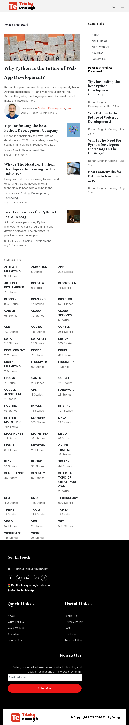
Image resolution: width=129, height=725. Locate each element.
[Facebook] (10, 578)
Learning (38, 417)
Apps (62, 267)
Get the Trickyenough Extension (31, 585)
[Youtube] (44, 578)
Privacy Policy (73, 622)
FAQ (67, 628)
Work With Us (100, 46)
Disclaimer (71, 634)
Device (36, 350)
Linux (62, 417)
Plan (7, 461)
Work (35, 533)
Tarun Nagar (11, 193)
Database (38, 338)
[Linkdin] (27, 578)
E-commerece (41, 362)
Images (36, 405)
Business (65, 299)
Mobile (9, 445)
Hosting (10, 405)
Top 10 (63, 509)
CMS (7, 326)
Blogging (11, 299)
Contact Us (98, 59)
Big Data (37, 283)
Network (38, 445)
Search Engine (15, 473)
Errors (9, 378)
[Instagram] (36, 578)
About (95, 34)
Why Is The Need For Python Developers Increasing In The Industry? (30, 169)
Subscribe (44, 688)
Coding (42, 108)
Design (63, 338)
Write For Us (99, 40)
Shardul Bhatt (11, 150)
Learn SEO (71, 616)
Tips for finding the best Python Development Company (31, 128)
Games (36, 378)
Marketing (39, 433)
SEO (7, 498)
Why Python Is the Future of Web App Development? (103, 117)
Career (9, 310)
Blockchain (67, 283)
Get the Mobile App (23, 590)
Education (66, 362)
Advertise (97, 53)
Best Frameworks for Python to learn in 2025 (104, 176)
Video (8, 521)
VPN (34, 521)
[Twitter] (19, 578)
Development (56, 108)
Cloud (36, 310)
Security (38, 473)
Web (69, 108)
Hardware (66, 389)
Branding (38, 299)
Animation (39, 267)
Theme (9, 509)
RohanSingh (27, 108)
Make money (13, 433)
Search (64, 461)
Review (36, 461)
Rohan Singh (96, 102)
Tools (36, 509)
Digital (63, 350)
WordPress (13, 533)
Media (62, 433)
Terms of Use (73, 640)
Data (8, 338)
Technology (11, 198)
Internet (65, 405)
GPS (34, 389)
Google (64, 378)
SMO (34, 498)
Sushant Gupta (12, 241)
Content (65, 326)
